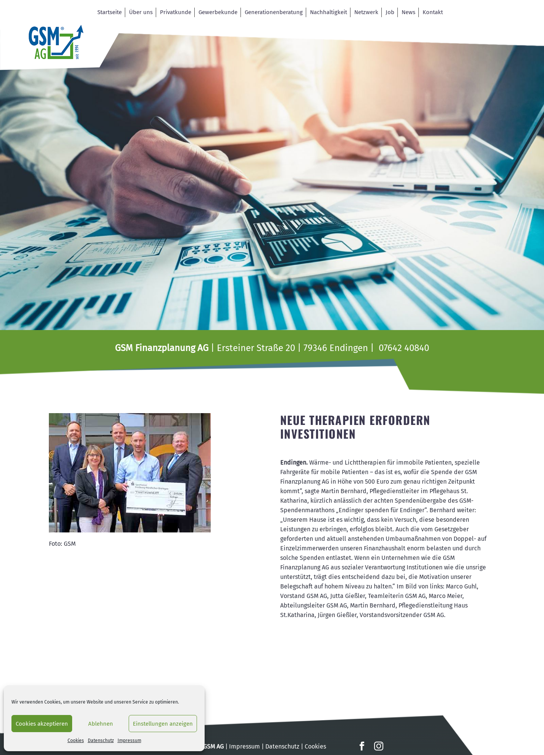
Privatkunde (175, 12)
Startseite (109, 12)
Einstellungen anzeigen (163, 723)
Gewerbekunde (218, 12)
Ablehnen (100, 723)
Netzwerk (366, 12)
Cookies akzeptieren (42, 723)
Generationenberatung (274, 12)
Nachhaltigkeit (328, 12)
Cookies (76, 740)
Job (390, 12)
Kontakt (433, 12)
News (408, 12)
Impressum (129, 740)
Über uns (141, 12)
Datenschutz (101, 740)
